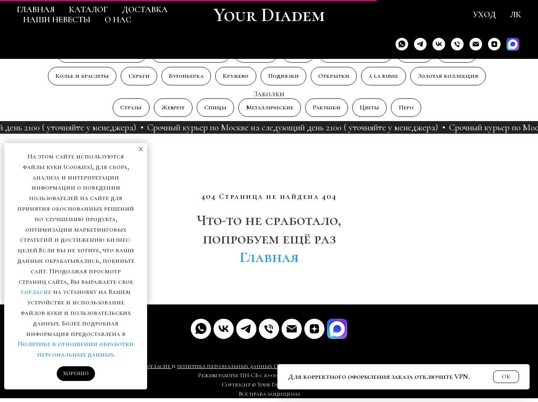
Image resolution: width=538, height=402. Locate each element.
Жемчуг (167, 110)
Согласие (157, 369)
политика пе (195, 369)
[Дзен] (494, 44)
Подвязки (286, 78)
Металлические (270, 110)
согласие (36, 292)
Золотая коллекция (459, 78)
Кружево (236, 78)
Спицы (212, 110)
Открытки (339, 78)
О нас (118, 20)
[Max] (512, 44)
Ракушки (330, 110)
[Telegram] (420, 44)
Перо (414, 110)
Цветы (375, 110)
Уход (484, 15)
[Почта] (292, 333)
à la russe (391, 78)
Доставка (145, 10)
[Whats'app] (402, 44)
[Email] (475, 44)
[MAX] (337, 333)
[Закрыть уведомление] (141, 149)
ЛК (515, 15)
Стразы (122, 110)
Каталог (88, 10)
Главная (36, 10)
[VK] (439, 44)
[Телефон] (457, 44)
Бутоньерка (183, 78)
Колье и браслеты (72, 78)
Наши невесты (56, 20)
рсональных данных (243, 369)
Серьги (132, 78)
